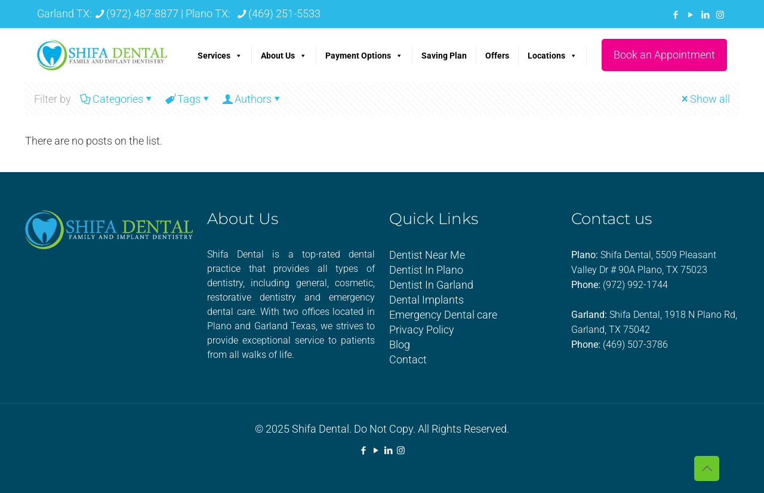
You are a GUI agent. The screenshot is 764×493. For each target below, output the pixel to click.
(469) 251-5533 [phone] (284, 13)
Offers (497, 55)
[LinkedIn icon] (705, 15)
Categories (117, 99)
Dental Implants (426, 299)
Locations (552, 56)
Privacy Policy (421, 329)
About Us (284, 56)
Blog (399, 344)
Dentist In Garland (431, 284)
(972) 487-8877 (142, 13)
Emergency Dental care (443, 314)
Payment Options (364, 56)
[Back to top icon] (706, 468)
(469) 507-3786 (635, 344)
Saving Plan (444, 55)
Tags (188, 99)
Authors (252, 99)
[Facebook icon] (675, 15)
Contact (408, 359)
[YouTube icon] (690, 15)
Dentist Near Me (427, 255)
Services (220, 56)
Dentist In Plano (426, 270)
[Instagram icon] (720, 15)
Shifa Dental (320, 428)
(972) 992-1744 (635, 284)
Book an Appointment (664, 54)
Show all (704, 99)
